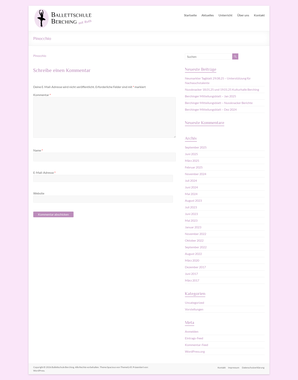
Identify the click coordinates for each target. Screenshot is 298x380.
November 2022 (195, 234)
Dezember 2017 (195, 267)
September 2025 (196, 147)
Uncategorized (194, 302)
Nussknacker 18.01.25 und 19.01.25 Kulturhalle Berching (222, 89)
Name (38, 150)
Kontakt (259, 15)
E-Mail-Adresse (44, 172)
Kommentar (42, 95)
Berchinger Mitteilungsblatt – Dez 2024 (211, 109)
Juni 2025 (191, 154)
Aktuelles (207, 15)
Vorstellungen (194, 309)
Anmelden (191, 331)
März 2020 (192, 260)
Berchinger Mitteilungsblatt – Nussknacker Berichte (219, 103)
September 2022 (196, 247)
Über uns (243, 15)
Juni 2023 (191, 214)
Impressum (233, 367)
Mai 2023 (191, 220)
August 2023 (193, 200)
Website (38, 193)
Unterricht (225, 15)
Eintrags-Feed (194, 338)
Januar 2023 (193, 227)
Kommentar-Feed (196, 345)
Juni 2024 (191, 187)
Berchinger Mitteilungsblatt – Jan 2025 (210, 96)
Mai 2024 (191, 194)
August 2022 (193, 253)
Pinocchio (39, 55)
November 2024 (195, 174)
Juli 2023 (191, 207)
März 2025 (192, 160)
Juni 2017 (191, 273)
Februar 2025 (194, 167)
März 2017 (192, 280)
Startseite (190, 15)
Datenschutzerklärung (253, 367)
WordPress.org (195, 351)
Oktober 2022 (194, 240)
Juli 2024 (191, 180)
